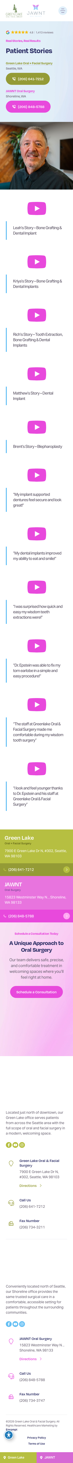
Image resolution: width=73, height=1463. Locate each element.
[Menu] (62, 10)
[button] (30, 32)
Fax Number (29, 1220)
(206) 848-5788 (21, 916)
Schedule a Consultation (36, 992)
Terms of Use (36, 1443)
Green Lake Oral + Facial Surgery (29, 63)
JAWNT (13, 884)
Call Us (25, 1200)
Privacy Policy (36, 1437)
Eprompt (11, 1429)
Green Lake (19, 837)
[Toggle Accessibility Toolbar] (8, 1435)
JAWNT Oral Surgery (20, 91)
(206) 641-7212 (21, 869)
